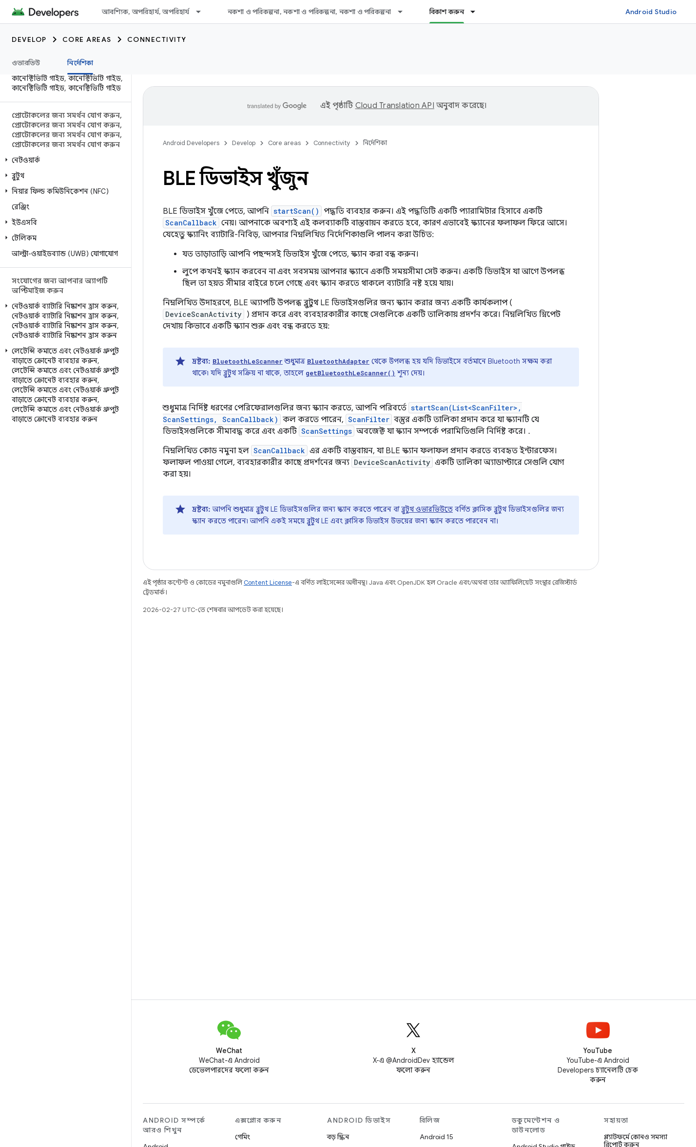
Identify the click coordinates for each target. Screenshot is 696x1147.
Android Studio (651, 11)
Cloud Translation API (394, 106)
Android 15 (436, 1136)
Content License (268, 582)
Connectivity (157, 39)
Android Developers (191, 143)
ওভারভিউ (26, 62)
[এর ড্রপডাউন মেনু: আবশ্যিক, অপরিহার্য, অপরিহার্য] (203, 11)
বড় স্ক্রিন (338, 1136)
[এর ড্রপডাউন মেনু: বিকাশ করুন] (477, 11)
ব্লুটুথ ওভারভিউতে (427, 509)
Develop (29, 39)
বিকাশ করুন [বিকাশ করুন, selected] (446, 11)
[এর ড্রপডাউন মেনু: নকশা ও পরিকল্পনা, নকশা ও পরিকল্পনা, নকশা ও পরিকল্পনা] (404, 11)
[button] (63, 160)
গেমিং (242, 1136)
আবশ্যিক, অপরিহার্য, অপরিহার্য (146, 11)
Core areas (87, 39)
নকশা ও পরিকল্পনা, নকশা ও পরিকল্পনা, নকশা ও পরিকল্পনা (309, 11)
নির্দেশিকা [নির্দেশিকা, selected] (80, 62)
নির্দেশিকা (375, 143)
